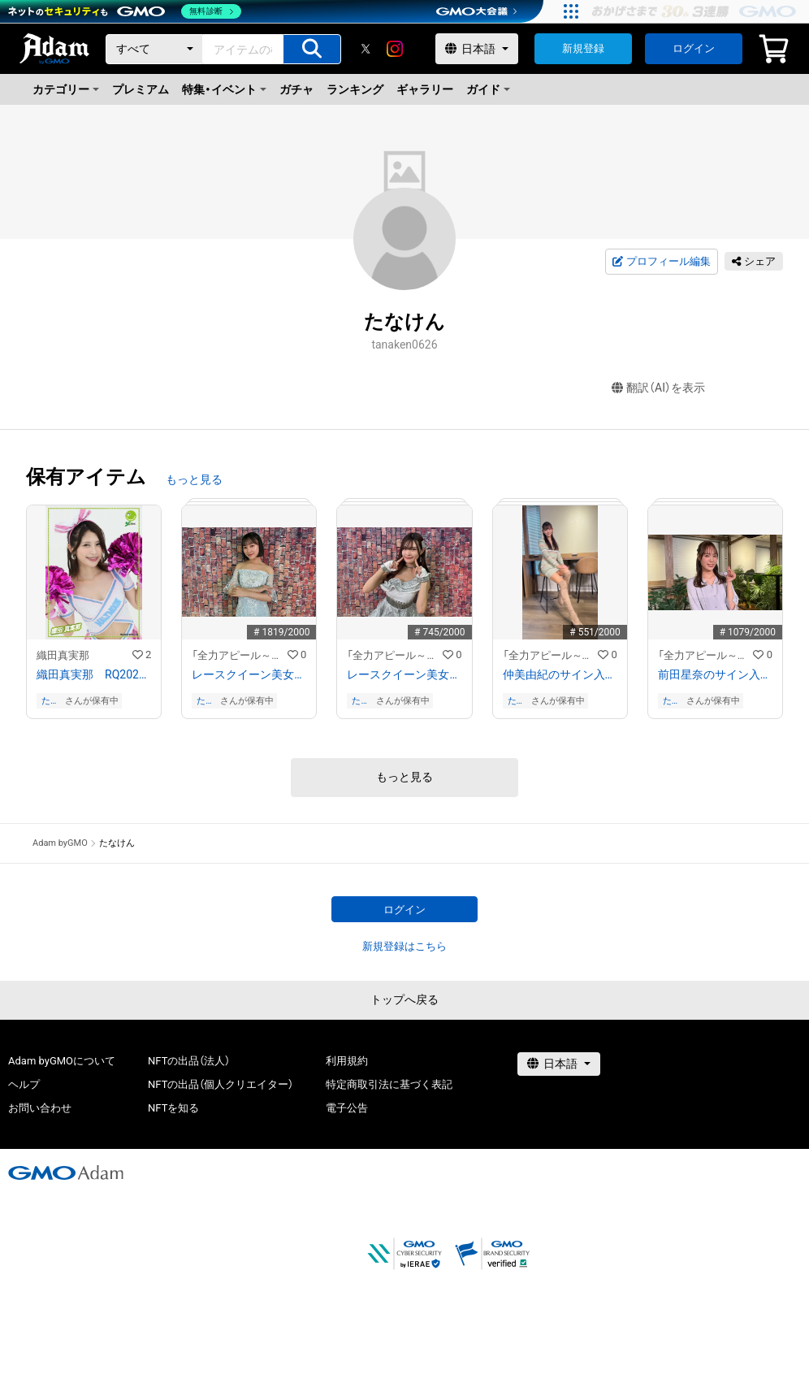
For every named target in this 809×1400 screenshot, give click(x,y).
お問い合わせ (39, 1108)
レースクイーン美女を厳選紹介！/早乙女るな (249, 674)
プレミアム (140, 89)
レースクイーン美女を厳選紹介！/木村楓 (404, 674)
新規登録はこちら (404, 946)
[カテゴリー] (154, 49)
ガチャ (296, 89)
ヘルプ (24, 1084)
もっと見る (194, 479)
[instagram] (395, 49)
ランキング (355, 89)
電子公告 (347, 1108)
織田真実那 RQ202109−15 (94, 674)
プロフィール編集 (661, 262)
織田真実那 (63, 655)
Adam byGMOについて (61, 1061)
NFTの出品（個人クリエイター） (220, 1084)
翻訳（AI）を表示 (658, 388)
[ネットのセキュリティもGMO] (124, 11)
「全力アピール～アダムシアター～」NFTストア (240, 655)
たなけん (50, 700)
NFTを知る (173, 1108)
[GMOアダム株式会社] (65, 1172)
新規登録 (583, 48)
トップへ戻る (404, 999)
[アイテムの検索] (312, 49)
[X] (365, 49)
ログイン (694, 48)
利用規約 (347, 1061)
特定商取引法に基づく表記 (389, 1084)
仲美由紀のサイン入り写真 (560, 674)
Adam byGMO (60, 843)
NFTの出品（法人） (189, 1061)
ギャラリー (424, 89)
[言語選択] (476, 48)
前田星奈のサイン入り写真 (715, 674)
